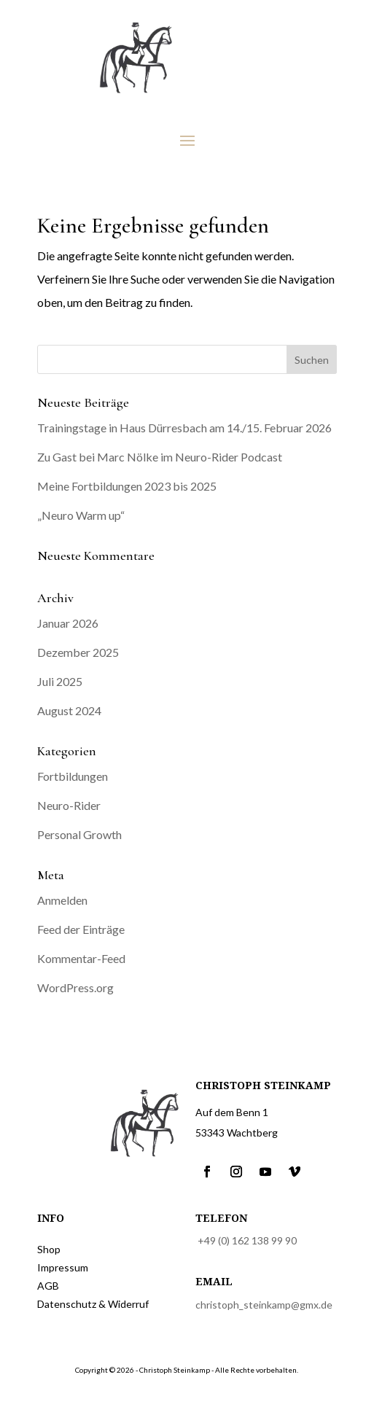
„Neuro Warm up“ (81, 515)
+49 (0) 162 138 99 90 (247, 1240)
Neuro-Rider (69, 805)
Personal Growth (79, 834)
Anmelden (62, 900)
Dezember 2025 (78, 652)
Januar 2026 (67, 623)
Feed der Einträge (81, 929)
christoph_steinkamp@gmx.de (263, 1304)
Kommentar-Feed (81, 958)
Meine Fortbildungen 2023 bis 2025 (127, 486)
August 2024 (69, 710)
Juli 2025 (59, 681)
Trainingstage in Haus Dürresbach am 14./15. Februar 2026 (184, 427)
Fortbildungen (72, 776)
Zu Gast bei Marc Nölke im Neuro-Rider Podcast (159, 457)
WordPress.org (75, 987)
